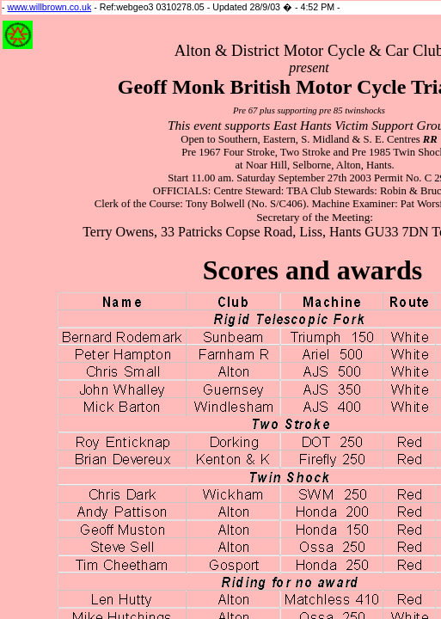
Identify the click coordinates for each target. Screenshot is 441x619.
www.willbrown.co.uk (50, 7)
